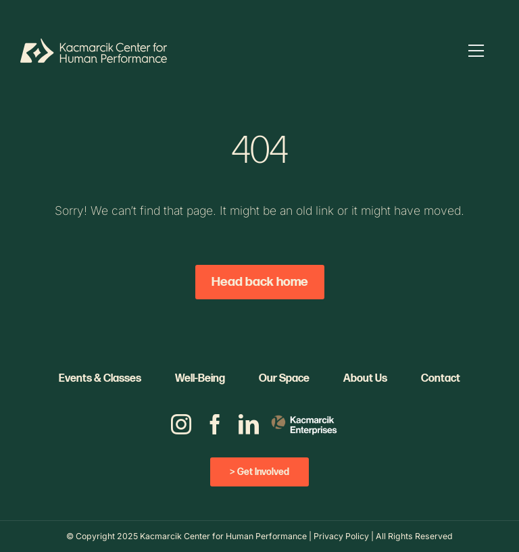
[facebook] (215, 424)
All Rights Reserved (414, 536)
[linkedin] (249, 424)
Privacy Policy (341, 536)
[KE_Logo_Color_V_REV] (304, 413)
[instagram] (181, 424)
